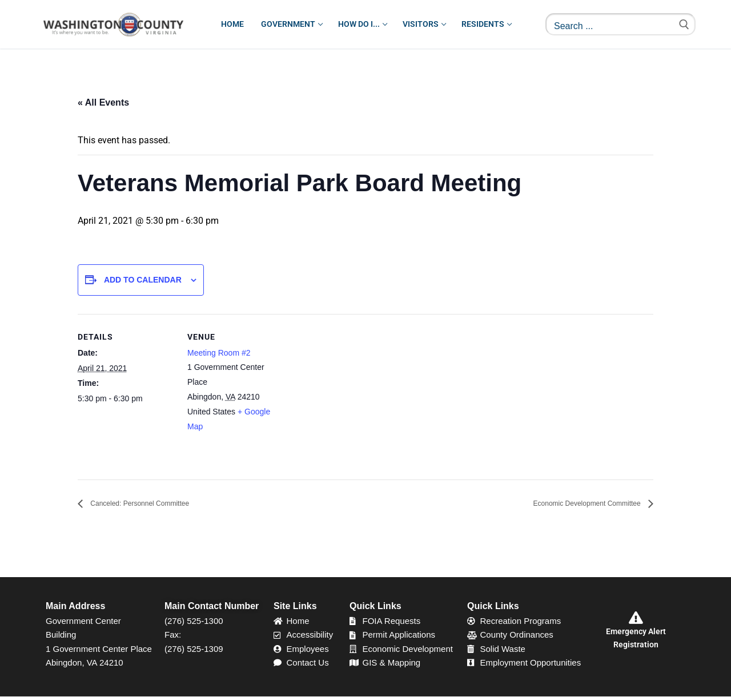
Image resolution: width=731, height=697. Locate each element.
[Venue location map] (357, 393)
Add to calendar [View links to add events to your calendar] (143, 279)
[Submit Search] (684, 24)
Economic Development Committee (569, 504)
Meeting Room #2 (219, 352)
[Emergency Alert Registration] (635, 618)
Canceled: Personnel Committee (156, 504)
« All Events (103, 102)
